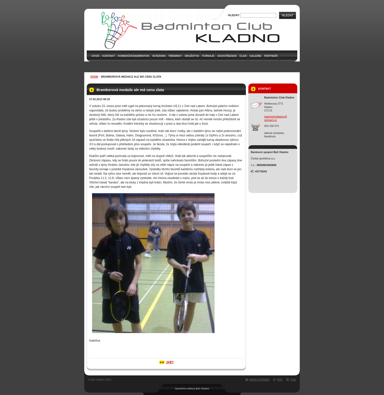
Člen (243, 55)
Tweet (131, 349)
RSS (280, 379)
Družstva (192, 55)
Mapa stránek (259, 379)
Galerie (255, 55)
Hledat (287, 15)
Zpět (170, 362)
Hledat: (234, 15)
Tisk (293, 379)
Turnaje (208, 55)
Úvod (94, 76)
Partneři (270, 55)
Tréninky (175, 55)
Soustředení (227, 55)
